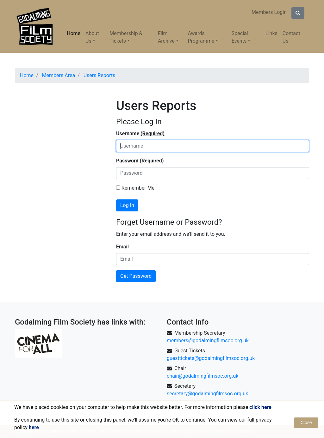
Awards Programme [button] (201, 37)
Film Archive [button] (166, 37)
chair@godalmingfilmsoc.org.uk (202, 376)
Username (140, 133)
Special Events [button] (240, 37)
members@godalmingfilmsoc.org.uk (208, 341)
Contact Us (291, 37)
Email (122, 247)
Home (73, 33)
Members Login (269, 12)
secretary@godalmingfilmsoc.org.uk (207, 394)
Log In (127, 205)
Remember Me (135, 188)
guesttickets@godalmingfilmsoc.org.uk (211, 358)
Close (306, 422)
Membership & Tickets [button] (125, 37)
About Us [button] (92, 37)
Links (271, 33)
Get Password (136, 276)
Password (140, 161)
